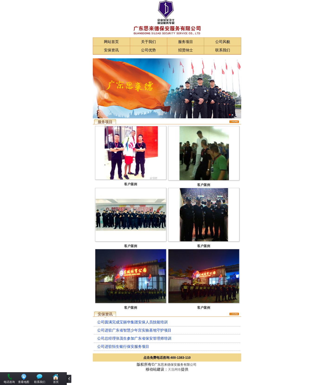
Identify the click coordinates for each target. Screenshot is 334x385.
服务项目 (185, 42)
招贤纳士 (185, 50)
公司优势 (148, 50)
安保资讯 (111, 50)
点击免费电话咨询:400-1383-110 (167, 357)
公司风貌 (222, 42)
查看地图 (23, 382)
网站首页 (111, 42)
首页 (56, 382)
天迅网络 (174, 369)
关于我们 (148, 42)
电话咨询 (9, 382)
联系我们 (222, 50)
